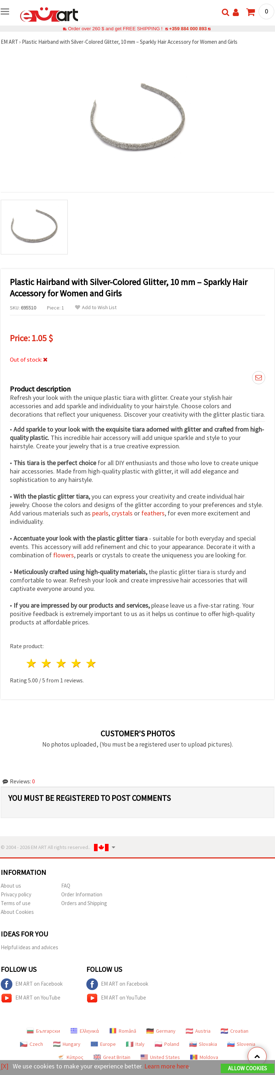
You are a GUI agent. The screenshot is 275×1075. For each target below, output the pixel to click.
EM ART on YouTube (30, 998)
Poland (167, 1044)
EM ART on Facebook (32, 984)
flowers (63, 555)
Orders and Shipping (84, 903)
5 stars (91, 663)
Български (43, 1031)
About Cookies (17, 911)
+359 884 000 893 (188, 28)
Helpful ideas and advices (29, 947)
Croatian (234, 1031)
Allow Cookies (247, 1068)
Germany (161, 1031)
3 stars (61, 663)
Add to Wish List (96, 307)
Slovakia (203, 1044)
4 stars (76, 663)
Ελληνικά (84, 1031)
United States (160, 1057)
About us (11, 885)
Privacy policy (16, 894)
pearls (100, 513)
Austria (198, 1031)
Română (122, 1031)
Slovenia (241, 1044)
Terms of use (16, 903)
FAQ (65, 885)
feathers (153, 513)
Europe (103, 1044)
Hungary (66, 1044)
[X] (4, 1066)
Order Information (81, 894)
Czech (31, 1044)
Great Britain (112, 1057)
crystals (122, 513)
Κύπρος (70, 1057)
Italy (135, 1044)
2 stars (46, 663)
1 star (31, 663)
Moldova (204, 1057)
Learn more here (166, 1066)
